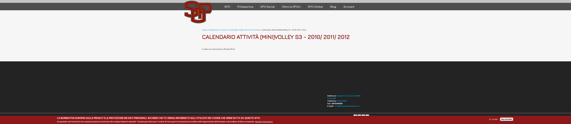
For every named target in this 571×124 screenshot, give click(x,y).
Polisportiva (214, 30)
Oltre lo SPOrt (291, 6)
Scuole (224, 30)
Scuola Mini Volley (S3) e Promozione (244, 30)
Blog (333, 6)
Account (348, 6)
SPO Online (315, 6)
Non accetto (506, 119)
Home (204, 30)
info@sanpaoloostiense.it (347, 106)
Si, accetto (493, 119)
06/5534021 (342, 101)
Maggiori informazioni (264, 122)
